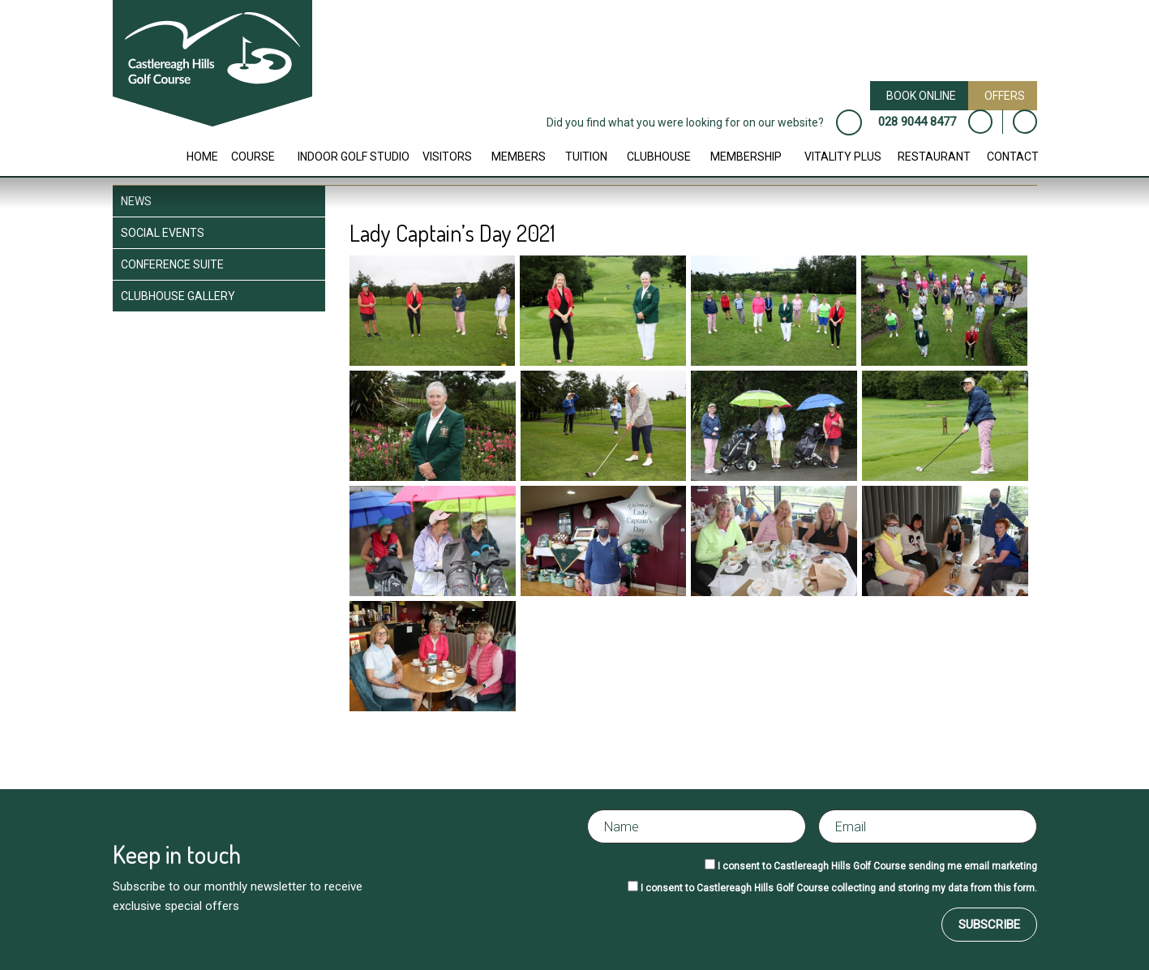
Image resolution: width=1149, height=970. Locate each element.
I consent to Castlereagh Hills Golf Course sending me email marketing (877, 866)
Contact (1013, 156)
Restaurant (934, 156)
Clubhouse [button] (659, 156)
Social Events (162, 232)
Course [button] (253, 156)
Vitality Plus (842, 156)
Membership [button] (746, 156)
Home (202, 156)
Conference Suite (172, 264)
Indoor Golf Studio (353, 156)
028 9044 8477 (917, 121)
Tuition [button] (586, 156)
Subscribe (989, 924)
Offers (1004, 95)
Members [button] (518, 156)
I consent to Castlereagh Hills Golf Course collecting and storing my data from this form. (839, 888)
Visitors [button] (447, 156)
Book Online (921, 95)
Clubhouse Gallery (178, 296)
